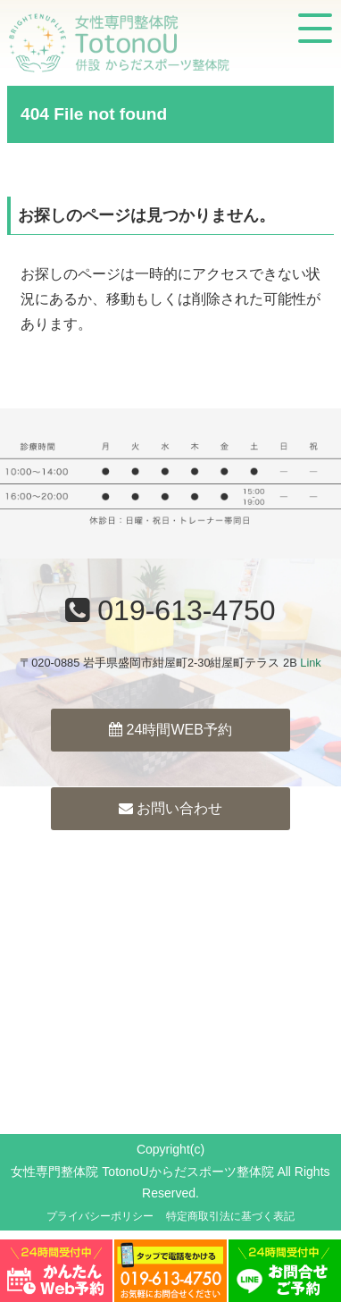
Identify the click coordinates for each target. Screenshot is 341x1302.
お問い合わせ (170, 808)
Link (310, 662)
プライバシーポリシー (100, 1216)
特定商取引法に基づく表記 (230, 1216)
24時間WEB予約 (170, 729)
